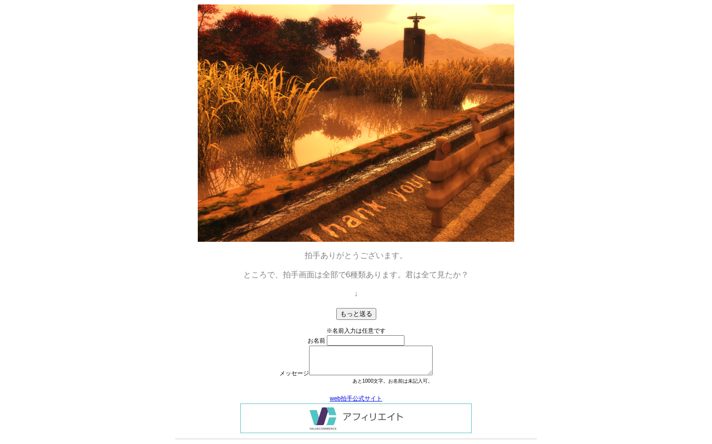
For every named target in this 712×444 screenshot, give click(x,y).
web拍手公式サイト (356, 398)
